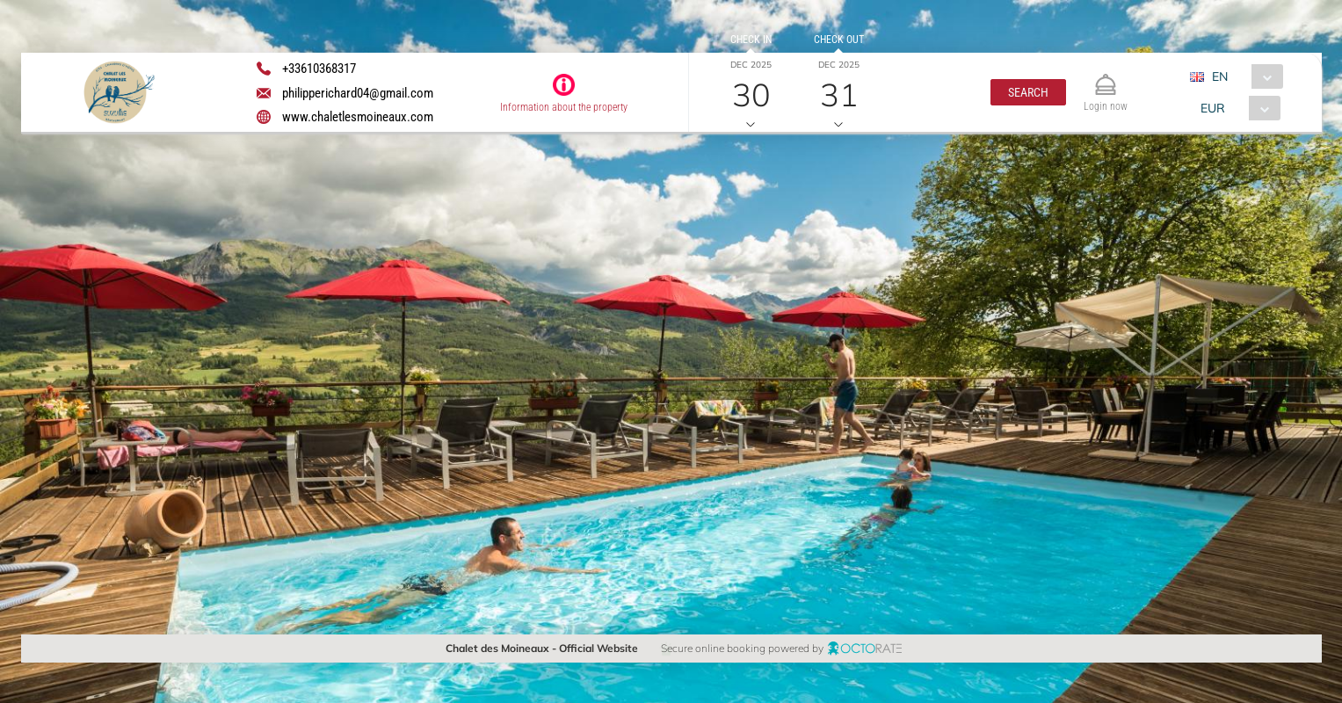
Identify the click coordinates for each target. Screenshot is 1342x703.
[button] (1028, 92)
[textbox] (151, 272)
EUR (1212, 108)
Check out (838, 39)
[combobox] (1242, 76)
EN (1219, 76)
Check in (750, 39)
